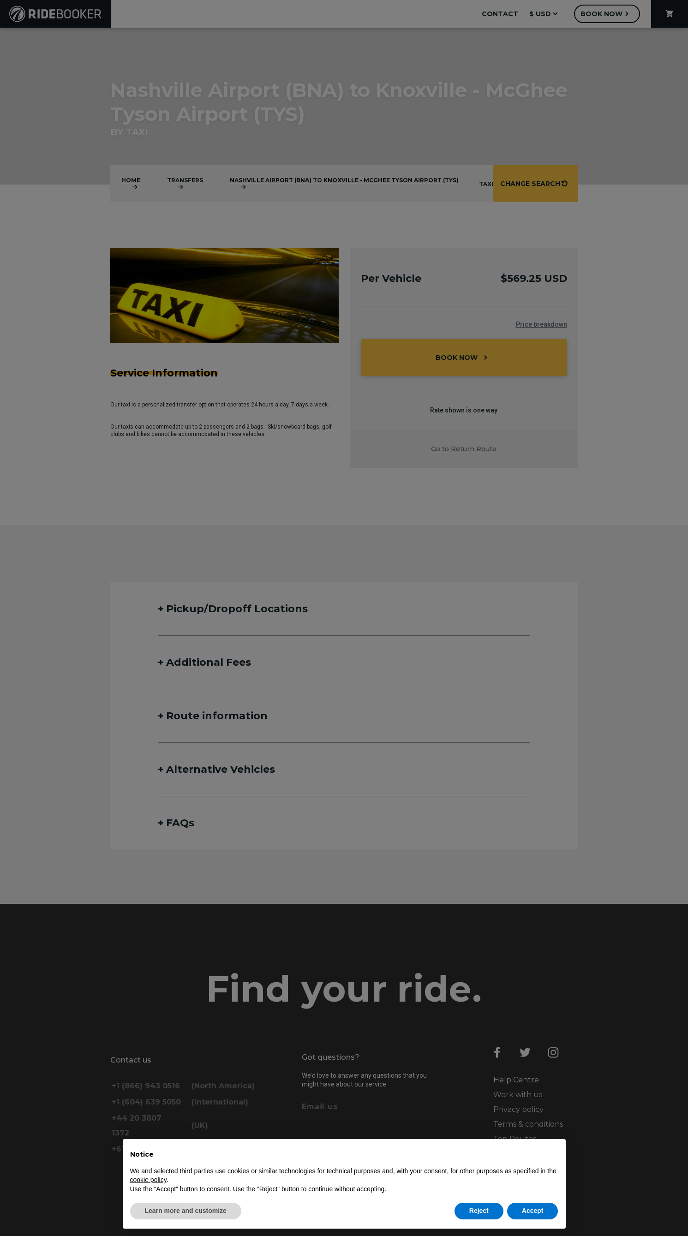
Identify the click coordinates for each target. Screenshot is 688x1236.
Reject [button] (479, 1210)
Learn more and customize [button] (186, 1210)
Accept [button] (533, 1210)
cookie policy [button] (148, 1179)
